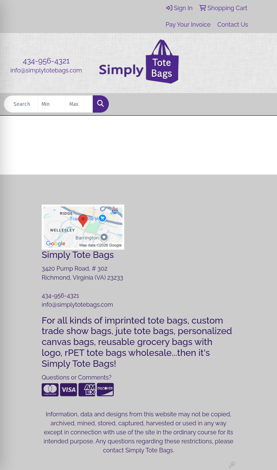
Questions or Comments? (76, 377)
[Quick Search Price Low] (51, 104)
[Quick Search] (21, 104)
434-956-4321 (46, 60)
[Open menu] (261, 103)
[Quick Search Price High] (79, 104)
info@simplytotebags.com (46, 70)
